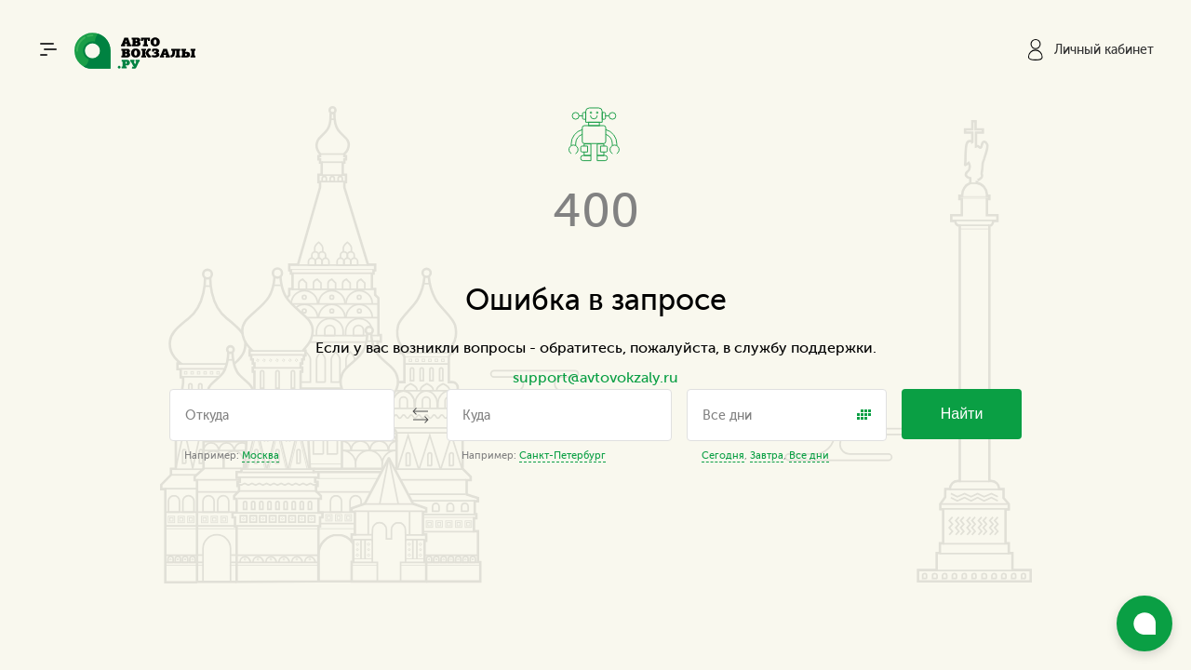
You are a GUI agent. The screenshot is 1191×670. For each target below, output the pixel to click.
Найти (962, 414)
